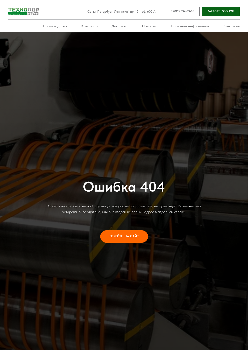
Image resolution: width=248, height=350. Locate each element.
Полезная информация (190, 26)
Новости (149, 26)
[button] (221, 11)
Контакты (232, 26)
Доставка (120, 26)
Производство (55, 26)
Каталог (88, 26)
